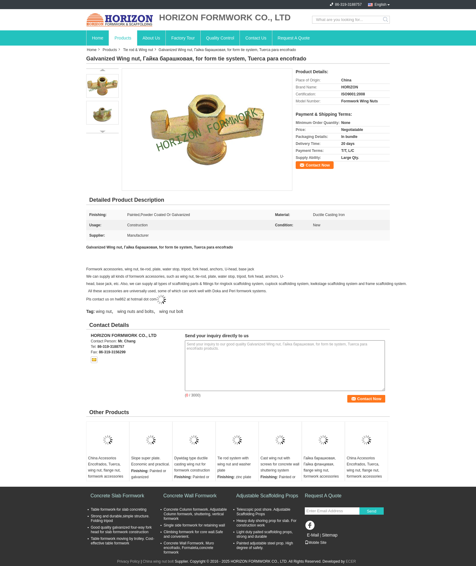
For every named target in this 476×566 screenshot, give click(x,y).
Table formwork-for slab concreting (118, 509)
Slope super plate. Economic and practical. (150, 461)
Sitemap (329, 535)
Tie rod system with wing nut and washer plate (234, 464)
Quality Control (220, 38)
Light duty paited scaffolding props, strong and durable (264, 534)
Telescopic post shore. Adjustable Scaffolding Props (263, 511)
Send (371, 511)
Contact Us (255, 38)
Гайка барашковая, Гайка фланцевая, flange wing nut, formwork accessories (321, 467)
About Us (151, 38)
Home (97, 38)
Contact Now (318, 165)
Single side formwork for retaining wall (194, 525)
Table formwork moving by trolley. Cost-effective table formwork (122, 541)
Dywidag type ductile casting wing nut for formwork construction (192, 464)
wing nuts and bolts (135, 311)
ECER (351, 561)
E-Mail (313, 535)
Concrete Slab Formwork (117, 495)
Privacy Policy (128, 561)
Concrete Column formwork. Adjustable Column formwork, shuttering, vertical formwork (195, 514)
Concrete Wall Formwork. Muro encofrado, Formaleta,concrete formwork (189, 547)
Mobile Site (315, 542)
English (380, 4)
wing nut (104, 311)
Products (122, 38)
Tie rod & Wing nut (138, 50)
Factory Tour (183, 38)
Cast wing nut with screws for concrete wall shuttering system (279, 464)
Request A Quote (294, 38)
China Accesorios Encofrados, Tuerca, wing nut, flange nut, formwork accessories (105, 467)
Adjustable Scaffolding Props (267, 495)
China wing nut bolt (158, 561)
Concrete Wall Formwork (189, 495)
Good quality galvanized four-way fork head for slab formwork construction (121, 529)
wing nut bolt (171, 311)
